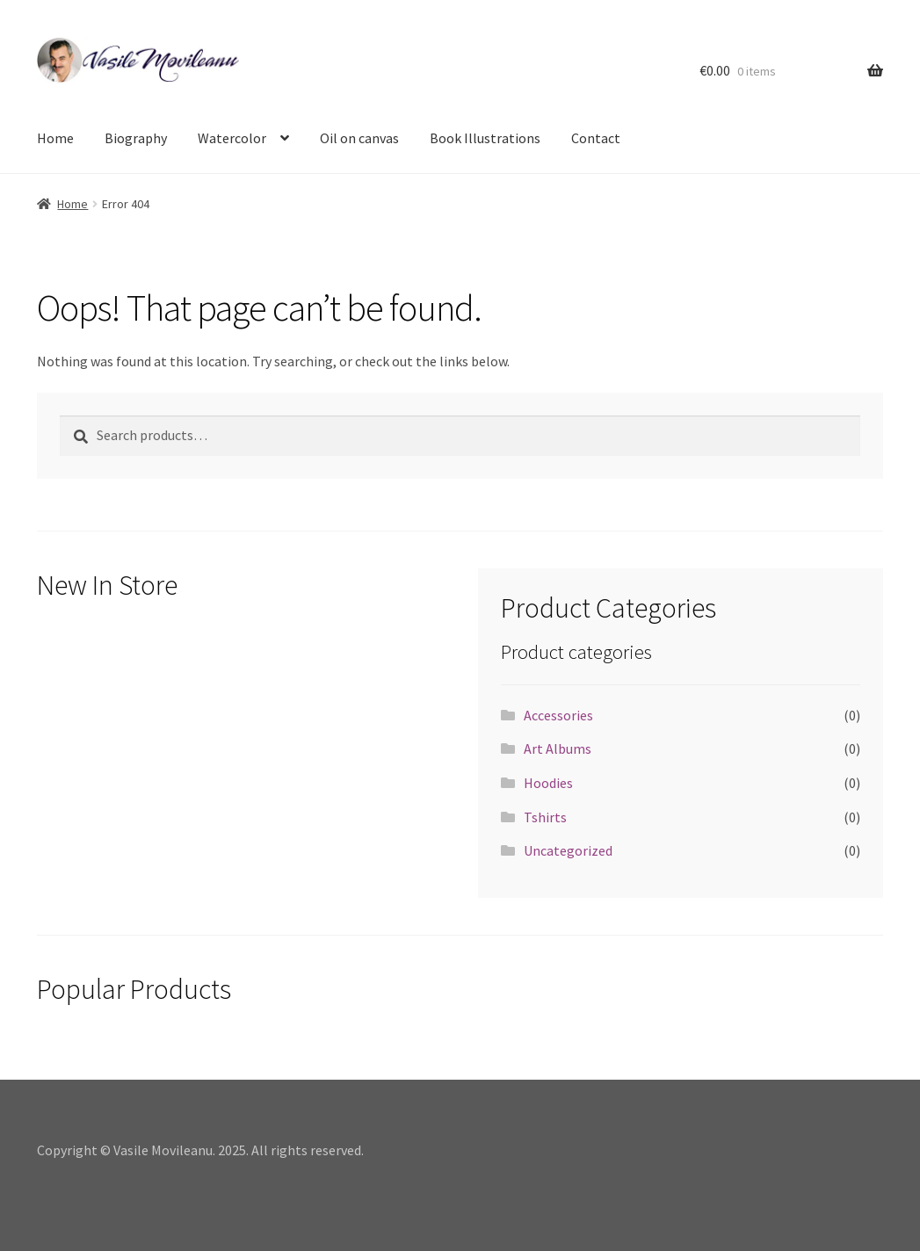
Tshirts (545, 817)
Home (55, 138)
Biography (136, 138)
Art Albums (557, 748)
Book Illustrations (485, 138)
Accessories (558, 715)
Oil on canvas (359, 138)
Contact (595, 138)
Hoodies (548, 783)
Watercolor (232, 138)
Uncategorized (568, 850)
